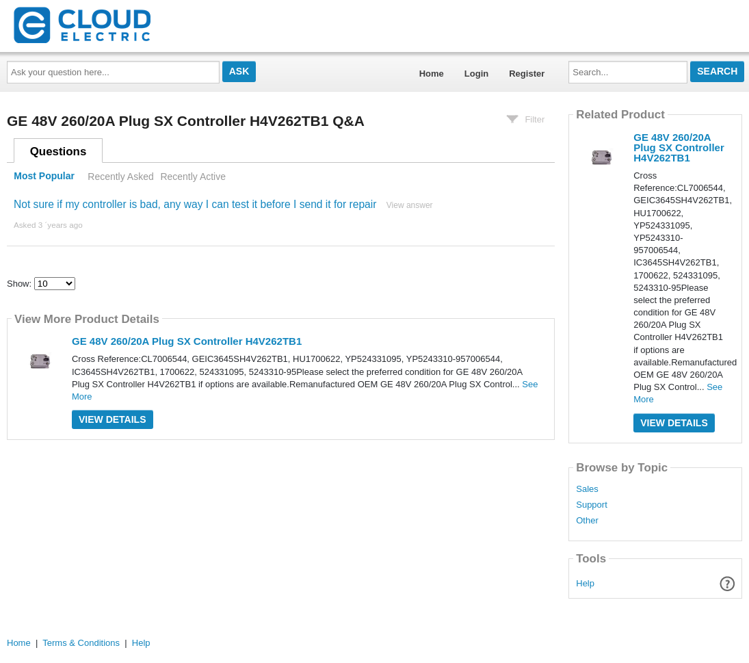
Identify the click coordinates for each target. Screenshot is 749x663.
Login (476, 73)
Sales (587, 489)
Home (431, 73)
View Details (112, 419)
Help (585, 583)
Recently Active (193, 176)
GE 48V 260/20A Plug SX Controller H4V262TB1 (187, 341)
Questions (58, 151)
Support (591, 505)
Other (587, 520)
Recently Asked (120, 176)
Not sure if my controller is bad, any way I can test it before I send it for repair (195, 204)
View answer (409, 205)
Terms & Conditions (81, 643)
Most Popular (44, 176)
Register (526, 73)
